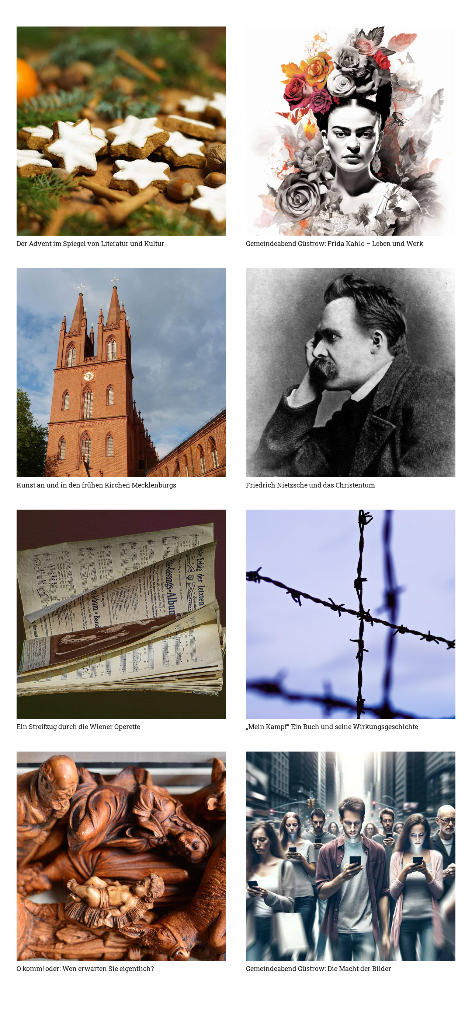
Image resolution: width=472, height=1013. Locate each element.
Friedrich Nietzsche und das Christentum (310, 485)
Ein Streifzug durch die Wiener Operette (78, 726)
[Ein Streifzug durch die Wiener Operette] (121, 614)
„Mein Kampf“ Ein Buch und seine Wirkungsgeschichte (332, 726)
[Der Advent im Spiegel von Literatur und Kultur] (121, 131)
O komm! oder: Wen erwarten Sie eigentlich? (85, 968)
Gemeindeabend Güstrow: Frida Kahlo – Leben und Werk (334, 243)
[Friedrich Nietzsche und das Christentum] (350, 372)
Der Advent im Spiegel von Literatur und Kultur (90, 243)
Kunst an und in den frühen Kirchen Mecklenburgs (96, 485)
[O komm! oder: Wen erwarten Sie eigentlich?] (121, 856)
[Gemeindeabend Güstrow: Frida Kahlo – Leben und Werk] (350, 131)
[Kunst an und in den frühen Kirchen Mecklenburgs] (121, 372)
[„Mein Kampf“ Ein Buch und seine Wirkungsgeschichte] (350, 614)
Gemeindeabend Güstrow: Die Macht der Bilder (318, 968)
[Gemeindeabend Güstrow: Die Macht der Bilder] (350, 856)
